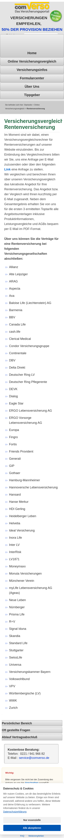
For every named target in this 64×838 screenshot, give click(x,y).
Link (7, 169)
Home (32, 53)
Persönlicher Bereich (17, 723)
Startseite (28, 105)
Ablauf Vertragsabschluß (19, 737)
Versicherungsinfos (32, 70)
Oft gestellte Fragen (16, 730)
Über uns (32, 86)
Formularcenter (32, 78)
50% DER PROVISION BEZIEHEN (32, 29)
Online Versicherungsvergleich (32, 61)
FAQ (22, 836)
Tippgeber (32, 95)
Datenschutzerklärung (14, 811)
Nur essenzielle (32, 820)
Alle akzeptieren (32, 828)
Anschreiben (32, 782)
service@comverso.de (34, 758)
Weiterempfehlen (36, 836)
